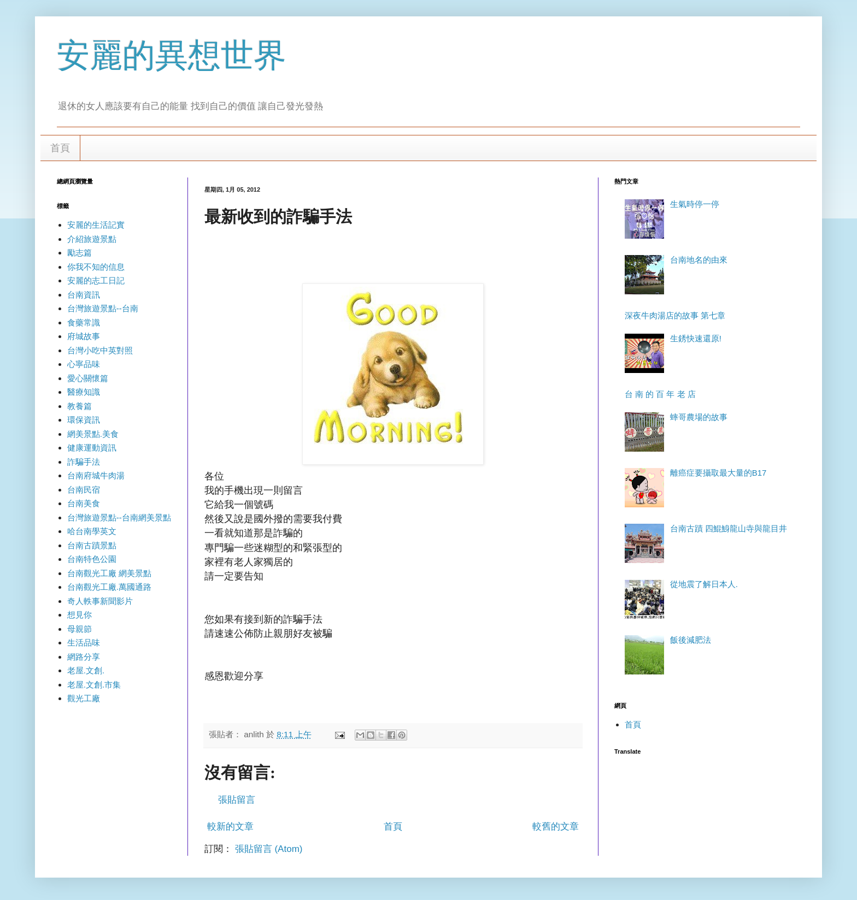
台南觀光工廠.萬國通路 (109, 586)
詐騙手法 (83, 461)
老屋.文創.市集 (94, 684)
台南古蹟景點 (91, 545)
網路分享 (83, 656)
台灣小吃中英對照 (100, 350)
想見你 (79, 614)
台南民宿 (83, 489)
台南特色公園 (91, 559)
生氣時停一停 (694, 204)
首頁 (60, 148)
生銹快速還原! (695, 338)
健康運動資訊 (91, 447)
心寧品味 (83, 364)
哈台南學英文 (91, 531)
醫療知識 (83, 391)
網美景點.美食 (93, 434)
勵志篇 (79, 252)
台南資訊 (83, 294)
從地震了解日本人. (704, 584)
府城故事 (83, 336)
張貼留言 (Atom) (269, 849)
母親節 (79, 628)
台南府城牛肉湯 (96, 475)
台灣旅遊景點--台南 (102, 308)
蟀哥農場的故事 (698, 417)
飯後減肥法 (690, 639)
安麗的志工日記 (96, 280)
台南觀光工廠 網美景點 (109, 573)
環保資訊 (83, 419)
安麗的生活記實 (96, 224)
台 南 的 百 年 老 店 (660, 394)
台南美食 (83, 503)
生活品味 (83, 642)
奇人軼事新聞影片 (100, 601)
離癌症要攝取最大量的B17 (718, 472)
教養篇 (79, 406)
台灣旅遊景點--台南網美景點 (119, 517)
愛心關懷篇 (87, 378)
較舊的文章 (555, 826)
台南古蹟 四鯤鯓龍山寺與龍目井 (728, 528)
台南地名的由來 (698, 259)
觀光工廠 (83, 698)
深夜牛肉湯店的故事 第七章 (675, 315)
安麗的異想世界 (171, 55)
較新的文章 (230, 826)
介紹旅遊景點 (91, 239)
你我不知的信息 (96, 266)
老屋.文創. (85, 670)
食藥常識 (83, 322)
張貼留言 (236, 800)
